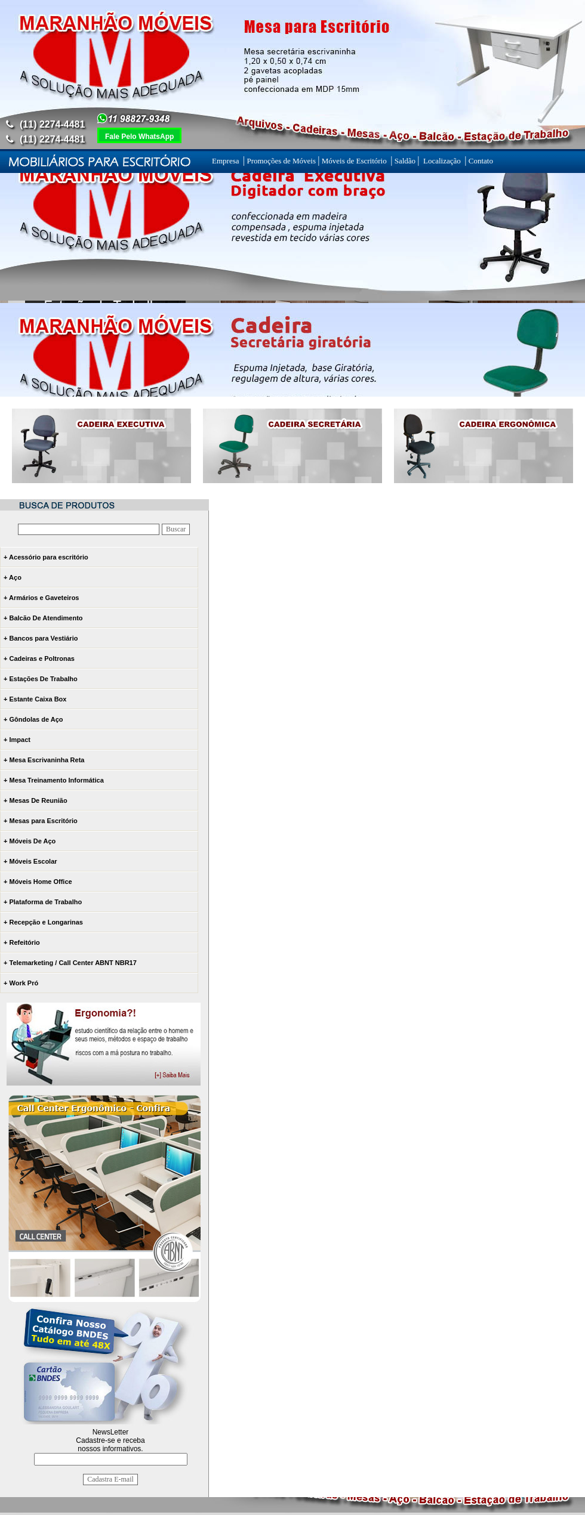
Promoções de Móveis (281, 160)
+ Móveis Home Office (38, 881)
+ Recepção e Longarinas (43, 922)
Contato (480, 160)
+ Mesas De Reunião (35, 800)
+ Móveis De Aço (30, 841)
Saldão (404, 160)
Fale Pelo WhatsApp (139, 136)
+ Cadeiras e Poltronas (39, 658)
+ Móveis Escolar (30, 861)
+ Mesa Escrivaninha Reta (44, 759)
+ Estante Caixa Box (35, 699)
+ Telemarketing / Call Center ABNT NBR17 (70, 962)
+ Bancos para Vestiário (41, 638)
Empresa (227, 160)
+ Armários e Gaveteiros (41, 597)
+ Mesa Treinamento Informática (54, 780)
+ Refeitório (22, 942)
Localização (442, 160)
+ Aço (12, 577)
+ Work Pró (21, 983)
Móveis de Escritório (354, 160)
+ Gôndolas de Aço (33, 719)
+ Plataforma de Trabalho (43, 901)
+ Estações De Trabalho (41, 678)
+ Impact (17, 739)
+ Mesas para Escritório (41, 820)
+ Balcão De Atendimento (43, 618)
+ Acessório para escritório (46, 557)
